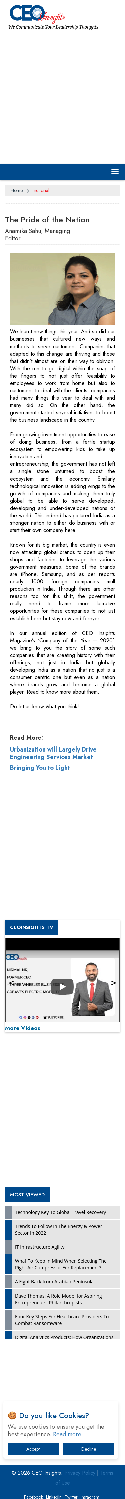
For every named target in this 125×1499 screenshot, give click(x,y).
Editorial (41, 190)
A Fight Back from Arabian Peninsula (54, 1281)
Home (17, 190)
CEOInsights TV (31, 927)
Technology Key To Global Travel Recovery (60, 1212)
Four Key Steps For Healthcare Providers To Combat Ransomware (62, 1319)
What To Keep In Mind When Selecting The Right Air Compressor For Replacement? (61, 1264)
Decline (88, 1449)
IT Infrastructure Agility (40, 1247)
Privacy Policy (79, 1473)
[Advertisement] (62, 96)
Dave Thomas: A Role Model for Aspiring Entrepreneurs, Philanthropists (58, 1299)
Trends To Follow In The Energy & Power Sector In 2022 (58, 1229)
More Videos (22, 1028)
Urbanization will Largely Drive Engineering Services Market (53, 753)
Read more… (70, 1434)
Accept (33, 1449)
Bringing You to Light (40, 767)
